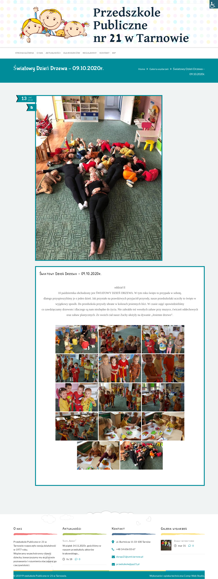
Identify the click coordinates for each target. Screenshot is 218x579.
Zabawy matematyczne (184, 540)
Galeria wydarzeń (159, 68)
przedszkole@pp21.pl (128, 564)
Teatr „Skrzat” (69, 540)
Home (141, 68)
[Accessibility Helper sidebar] (213, 4)
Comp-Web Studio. (194, 575)
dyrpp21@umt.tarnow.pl (129, 556)
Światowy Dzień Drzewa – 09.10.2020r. (70, 273)
